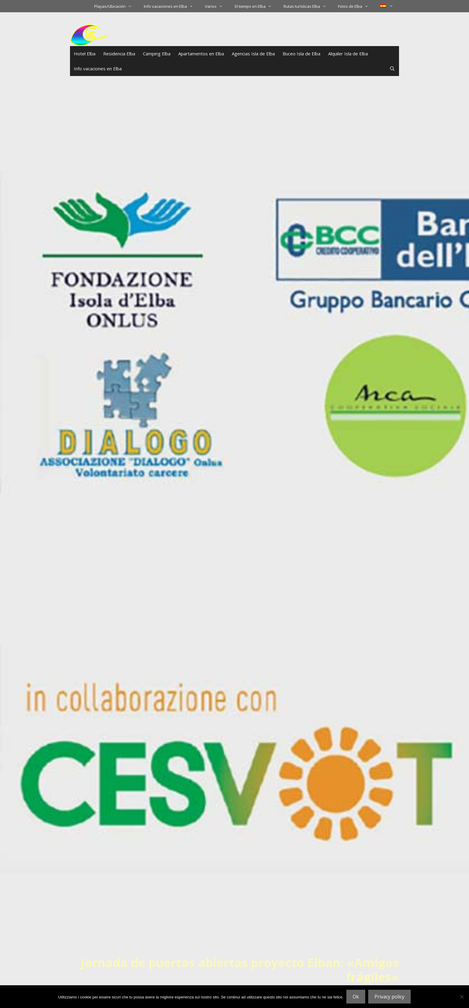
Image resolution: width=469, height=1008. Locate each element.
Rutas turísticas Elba (308, 6)
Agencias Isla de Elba (253, 54)
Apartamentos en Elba (201, 54)
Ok (356, 996)
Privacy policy (389, 996)
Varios (217, 6)
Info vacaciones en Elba (171, 6)
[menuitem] (386, 6)
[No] (462, 997)
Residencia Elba (119, 54)
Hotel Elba (84, 54)
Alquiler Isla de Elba (348, 54)
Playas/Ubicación (116, 6)
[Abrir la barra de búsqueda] (392, 68)
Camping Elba (156, 54)
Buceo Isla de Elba (301, 54)
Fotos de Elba (356, 6)
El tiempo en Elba (256, 6)
